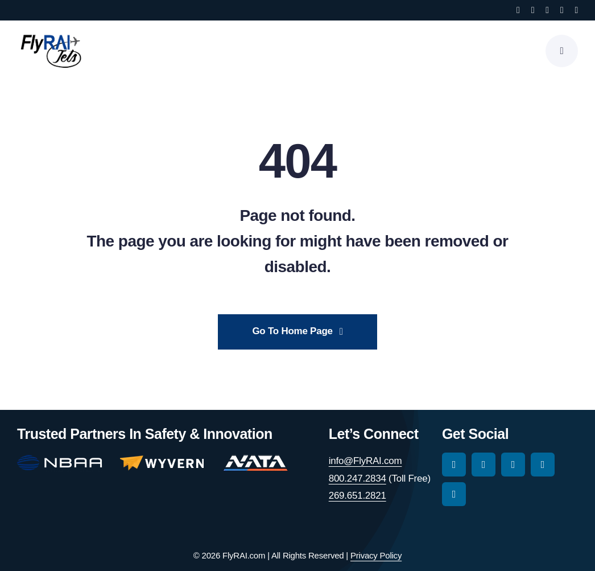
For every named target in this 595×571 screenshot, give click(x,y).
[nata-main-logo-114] (255, 459)
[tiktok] (547, 10)
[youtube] (562, 10)
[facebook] (518, 10)
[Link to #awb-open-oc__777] (562, 51)
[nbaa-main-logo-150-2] (59, 459)
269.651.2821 (357, 495)
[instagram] (533, 10)
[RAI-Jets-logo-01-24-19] (51, 33)
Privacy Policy (376, 555)
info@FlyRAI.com (365, 460)
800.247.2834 (357, 478)
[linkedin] (576, 10)
